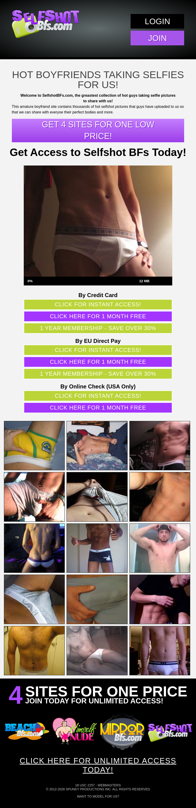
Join (157, 38)
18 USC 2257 (85, 785)
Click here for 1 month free (98, 316)
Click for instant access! (98, 304)
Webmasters (109, 785)
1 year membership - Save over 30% (98, 328)
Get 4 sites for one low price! (98, 130)
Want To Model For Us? (98, 796)
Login (157, 21)
